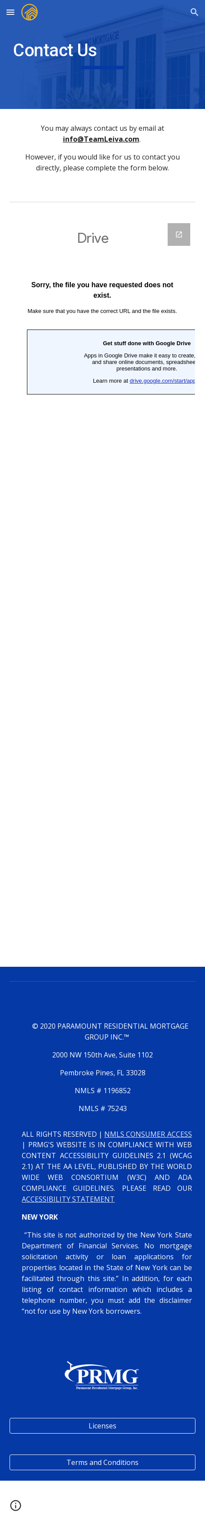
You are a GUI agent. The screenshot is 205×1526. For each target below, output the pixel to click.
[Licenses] (102, 1426)
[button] (10, 12)
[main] (102, 54)
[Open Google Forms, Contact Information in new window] (179, 234)
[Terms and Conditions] (102, 1462)
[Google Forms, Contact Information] (102, 589)
